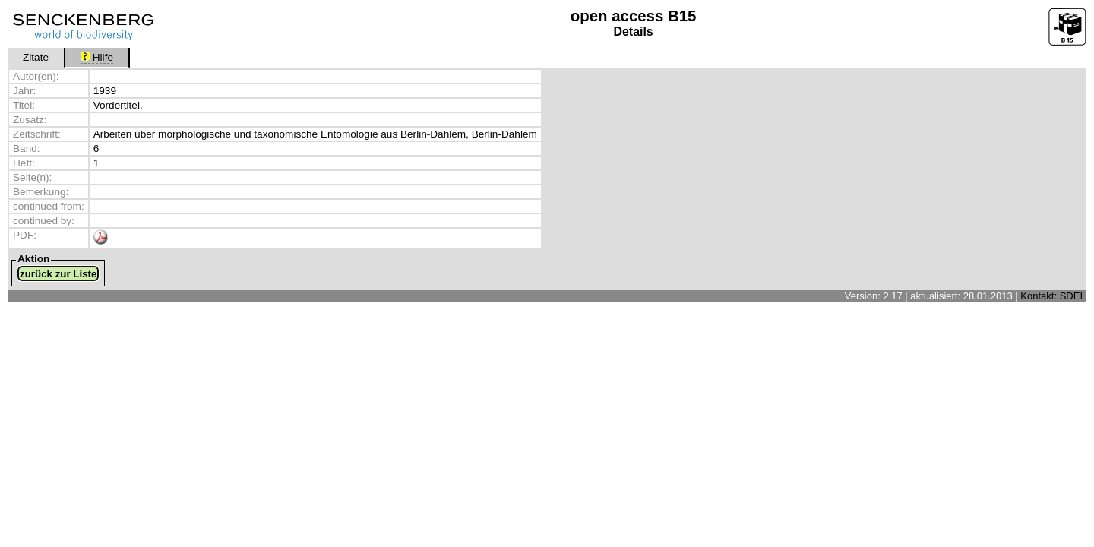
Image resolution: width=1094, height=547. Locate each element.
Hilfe (97, 57)
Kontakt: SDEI (1051, 296)
